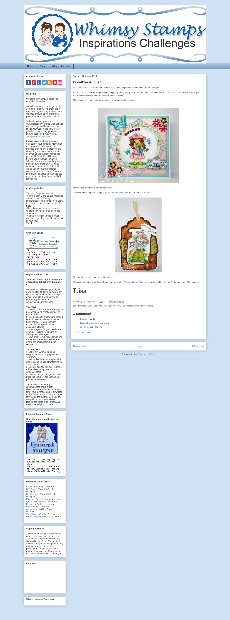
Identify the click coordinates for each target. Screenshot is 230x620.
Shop (42, 66)
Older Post (198, 346)
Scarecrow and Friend (123, 192)
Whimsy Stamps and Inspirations (41, 135)
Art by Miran (32, 515)
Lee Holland (32, 513)
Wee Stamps (32, 523)
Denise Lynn (32, 500)
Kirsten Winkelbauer (36, 508)
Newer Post (79, 346)
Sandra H (84, 319)
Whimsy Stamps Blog (133, 282)
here (110, 188)
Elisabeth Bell (33, 505)
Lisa (90, 87)
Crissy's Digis (86, 306)
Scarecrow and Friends (121, 306)
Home (30, 66)
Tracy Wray (31, 520)
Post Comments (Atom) (144, 354)
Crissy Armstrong (34, 493)
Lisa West (97, 306)
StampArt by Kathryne (143, 306)
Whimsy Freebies (61, 66)
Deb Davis (31, 495)
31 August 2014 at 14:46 (91, 327)
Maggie (108, 100)
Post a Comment (84, 332)
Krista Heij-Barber (35, 510)
